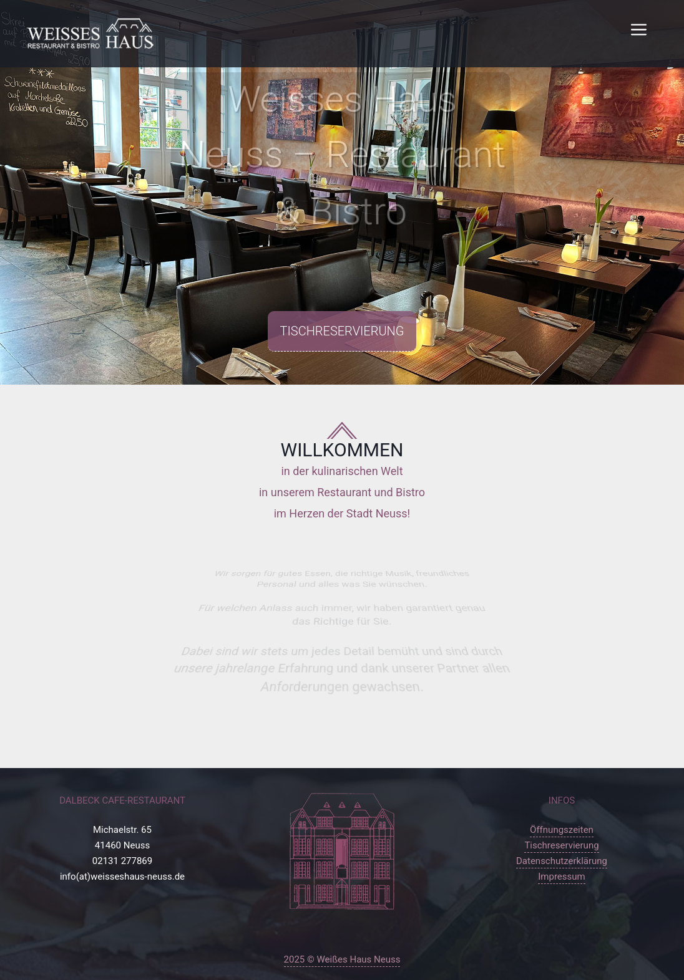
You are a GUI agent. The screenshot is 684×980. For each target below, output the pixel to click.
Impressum (561, 876)
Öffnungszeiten (562, 829)
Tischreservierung (342, 331)
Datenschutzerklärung (561, 861)
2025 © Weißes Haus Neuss (342, 959)
